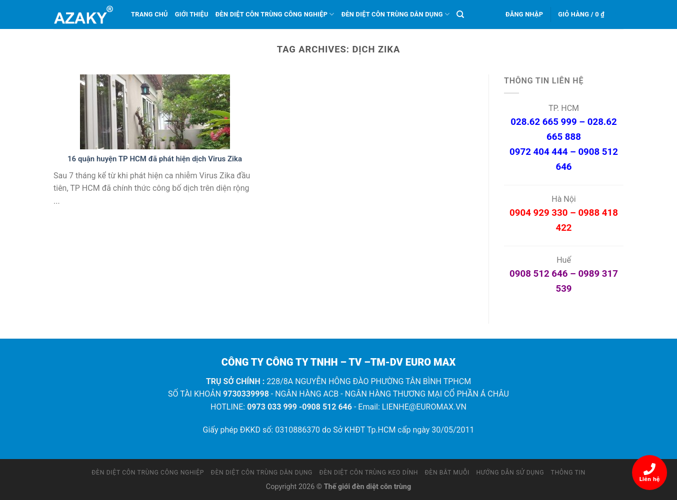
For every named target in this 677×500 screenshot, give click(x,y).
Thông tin (568, 472)
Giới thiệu (191, 14)
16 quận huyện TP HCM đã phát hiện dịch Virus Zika (155, 158)
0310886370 (297, 430)
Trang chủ (149, 14)
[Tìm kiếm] (460, 14)
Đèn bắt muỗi (447, 472)
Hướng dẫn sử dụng (510, 472)
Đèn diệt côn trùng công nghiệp (275, 14)
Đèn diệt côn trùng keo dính (368, 472)
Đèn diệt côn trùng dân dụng (396, 14)
